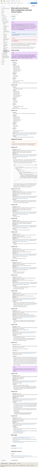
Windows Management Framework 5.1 (23, 155)
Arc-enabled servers (22, 29)
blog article (32, 144)
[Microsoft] (1, 1)
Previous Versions (7, 465)
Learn (12, 5)
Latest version (13, 17)
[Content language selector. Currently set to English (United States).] (4, 463)
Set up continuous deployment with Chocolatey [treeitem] (5, 45)
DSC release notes (24, 406)
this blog (26, 305)
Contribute (13, 465)
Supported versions (14, 18)
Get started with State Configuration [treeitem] (5, 26)
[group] (25, 174)
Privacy (16, 465)
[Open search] (34, 1)
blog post (13, 26)
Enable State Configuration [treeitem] (5, 29)
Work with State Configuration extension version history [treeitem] (6, 51)
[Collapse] (9, 5)
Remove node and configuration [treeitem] (5, 42)
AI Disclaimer (2, 465)
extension (26, 43)
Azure (14, 5)
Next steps (13, 19)
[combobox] (5, 6)
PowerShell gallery (16, 440)
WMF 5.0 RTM (32, 304)
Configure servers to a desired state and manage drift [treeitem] (6, 32)
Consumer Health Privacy (22, 465)
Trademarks (32, 465)
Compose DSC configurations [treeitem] (5, 34)
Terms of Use (28, 465)
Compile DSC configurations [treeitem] (5, 37)
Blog (10, 465)
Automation (17, 5)
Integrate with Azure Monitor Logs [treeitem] (5, 48)
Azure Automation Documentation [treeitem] (5, 8)
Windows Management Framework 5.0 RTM (24, 283)
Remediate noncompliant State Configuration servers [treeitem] (6, 40)
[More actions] (36, 5)
